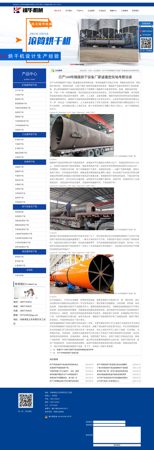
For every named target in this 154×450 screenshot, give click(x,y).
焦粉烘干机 (19, 112)
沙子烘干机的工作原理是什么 (108, 381)
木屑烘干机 (19, 184)
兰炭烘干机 (19, 95)
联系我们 (135, 11)
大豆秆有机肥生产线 (22, 242)
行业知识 (102, 11)
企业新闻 (91, 11)
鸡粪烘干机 (19, 167)
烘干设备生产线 (29, 206)
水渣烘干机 (19, 157)
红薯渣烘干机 (20, 265)
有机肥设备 (19, 212)
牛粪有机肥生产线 (22, 229)
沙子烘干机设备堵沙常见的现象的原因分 (112, 378)
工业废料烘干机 (29, 134)
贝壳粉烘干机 (20, 193)
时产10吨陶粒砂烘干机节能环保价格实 (64, 381)
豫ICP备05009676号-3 (60, 408)
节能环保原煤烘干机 (22, 108)
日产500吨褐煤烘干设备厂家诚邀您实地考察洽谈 (120, 70)
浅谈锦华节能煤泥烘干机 (59, 368)
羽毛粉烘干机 (20, 202)
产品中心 (80, 11)
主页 (90, 70)
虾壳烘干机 (19, 261)
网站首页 (57, 11)
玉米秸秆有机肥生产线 (23, 238)
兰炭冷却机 (19, 275)
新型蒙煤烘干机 (21, 103)
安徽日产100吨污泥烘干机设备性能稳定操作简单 (75, 350)
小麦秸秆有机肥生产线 (23, 234)
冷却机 (29, 270)
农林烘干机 (29, 161)
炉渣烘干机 (19, 140)
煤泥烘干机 (19, 99)
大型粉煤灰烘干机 (22, 121)
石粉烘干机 (19, 130)
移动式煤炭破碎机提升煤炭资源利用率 (111, 374)
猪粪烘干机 (19, 171)
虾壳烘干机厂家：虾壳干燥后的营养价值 (112, 371)
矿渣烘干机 (19, 148)
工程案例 (124, 11)
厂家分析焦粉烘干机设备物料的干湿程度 (112, 368)
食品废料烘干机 (29, 251)
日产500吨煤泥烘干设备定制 (67, 353)
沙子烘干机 (19, 90)
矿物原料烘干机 (29, 85)
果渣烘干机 (19, 257)
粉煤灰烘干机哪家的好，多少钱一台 (63, 378)
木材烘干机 (19, 189)
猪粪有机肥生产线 (22, 225)
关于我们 (68, 11)
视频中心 (113, 11)
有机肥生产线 (20, 216)
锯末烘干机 (19, 180)
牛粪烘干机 (19, 176)
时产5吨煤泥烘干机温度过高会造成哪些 (112, 364)
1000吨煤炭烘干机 (22, 125)
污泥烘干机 (19, 144)
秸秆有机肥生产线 (22, 247)
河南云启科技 (58, 412)
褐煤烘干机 (19, 117)
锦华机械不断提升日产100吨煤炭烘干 (64, 374)
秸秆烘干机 (19, 198)
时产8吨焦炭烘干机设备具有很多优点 (64, 364)
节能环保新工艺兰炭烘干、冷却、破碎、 (65, 371)
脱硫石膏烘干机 (21, 153)
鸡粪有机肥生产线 (22, 221)
